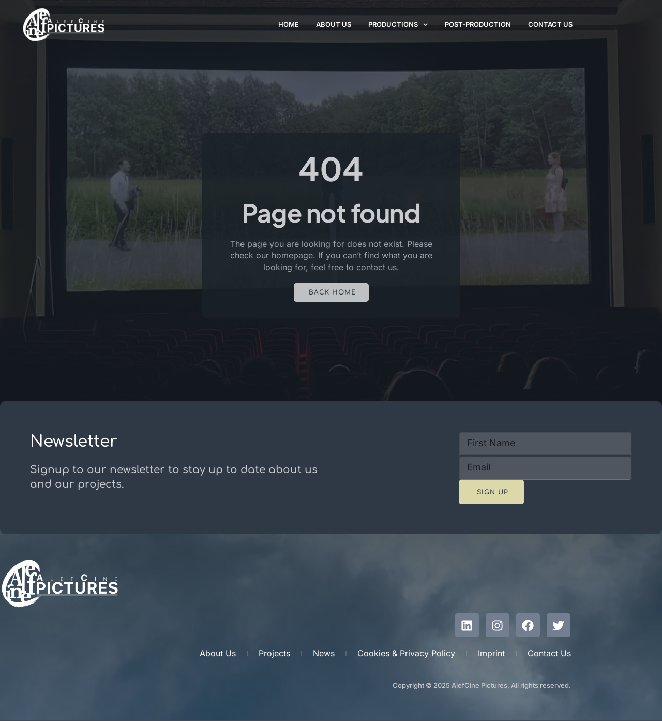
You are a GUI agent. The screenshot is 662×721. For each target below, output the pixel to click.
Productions (398, 25)
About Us (333, 24)
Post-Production (478, 24)
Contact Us (550, 24)
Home (288, 24)
